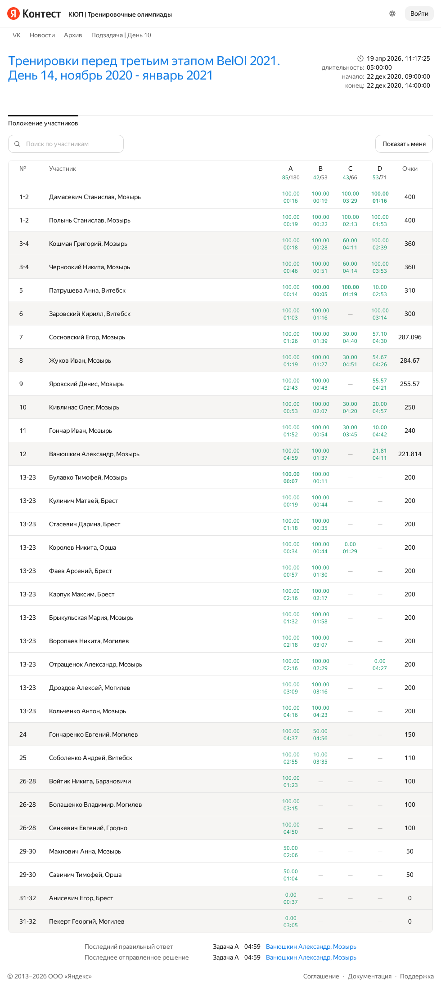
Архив (73, 35)
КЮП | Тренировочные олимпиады (120, 14)
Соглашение (321, 976)
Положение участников (43, 123)
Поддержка (417, 976)
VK (17, 35)
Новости (42, 35)
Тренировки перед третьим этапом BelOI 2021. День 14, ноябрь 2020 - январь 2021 (144, 68)
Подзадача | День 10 (121, 35)
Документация (370, 976)
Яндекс (78, 976)
